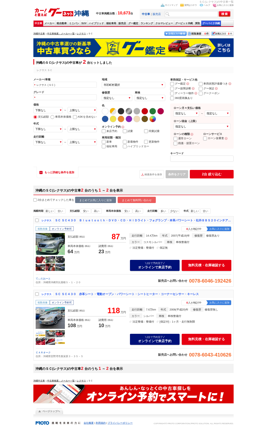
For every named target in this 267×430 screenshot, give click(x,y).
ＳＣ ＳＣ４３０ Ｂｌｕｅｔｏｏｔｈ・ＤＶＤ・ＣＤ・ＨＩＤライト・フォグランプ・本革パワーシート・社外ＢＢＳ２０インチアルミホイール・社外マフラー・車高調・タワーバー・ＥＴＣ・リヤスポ (143, 220)
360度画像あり (181, 98)
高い (96, 211)
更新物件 (152, 142)
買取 (197, 23)
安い (85, 211)
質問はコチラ (190, 5)
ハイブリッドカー (136, 146)
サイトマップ (171, 5)
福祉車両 (111, 23)
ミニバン (74, 23)
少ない (174, 211)
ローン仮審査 (213, 138)
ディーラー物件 (182, 93)
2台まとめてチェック (48, 200)
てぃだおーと (43, 278)
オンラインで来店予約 (155, 265)
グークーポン (209, 93)
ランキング (147, 23)
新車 (107, 142)
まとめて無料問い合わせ (137, 200)
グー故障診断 (180, 88)
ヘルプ (207, 5)
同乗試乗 (152, 131)
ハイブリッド (96, 23)
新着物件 (130, 142)
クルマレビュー (164, 23)
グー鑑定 (133, 23)
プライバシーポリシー (120, 423)
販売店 (157, 14)
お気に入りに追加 (225, 5)
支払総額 (41, 116)
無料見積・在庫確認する (206, 265)
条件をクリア (177, 174)
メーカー (49, 23)
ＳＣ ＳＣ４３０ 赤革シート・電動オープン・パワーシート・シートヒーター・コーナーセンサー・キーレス (127, 294)
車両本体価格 (60, 116)
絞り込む (211, 174)
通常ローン (183, 138)
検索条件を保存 (153, 174)
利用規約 (101, 423)
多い (163, 211)
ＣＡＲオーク (43, 352)
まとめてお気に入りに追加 (95, 200)
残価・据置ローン (187, 143)
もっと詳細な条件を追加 (59, 172)
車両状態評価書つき (213, 83)
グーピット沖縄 (184, 23)
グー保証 (206, 88)
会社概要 (89, 423)
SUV (84, 23)
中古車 (38, 23)
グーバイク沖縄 (211, 23)
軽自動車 (62, 23)
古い (60, 211)
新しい (49, 211)
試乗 (128, 131)
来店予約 (109, 131)
